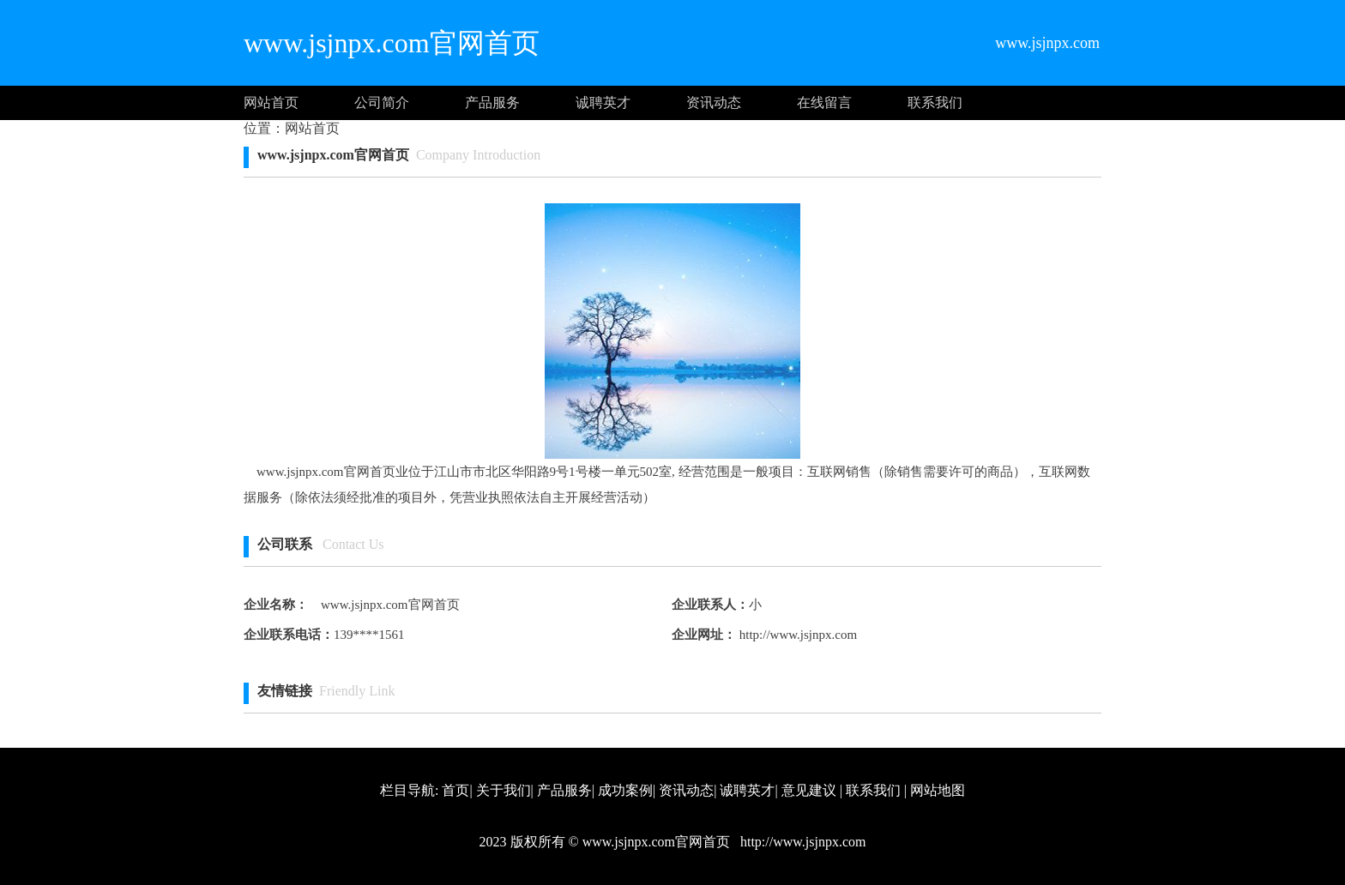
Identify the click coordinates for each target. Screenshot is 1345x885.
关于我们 (503, 790)
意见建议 (808, 790)
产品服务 (492, 102)
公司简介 (381, 102)
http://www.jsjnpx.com (796, 634)
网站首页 (271, 102)
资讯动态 (713, 102)
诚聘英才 (603, 102)
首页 (455, 790)
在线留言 (824, 102)
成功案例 (625, 790)
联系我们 (935, 102)
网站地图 (937, 790)
